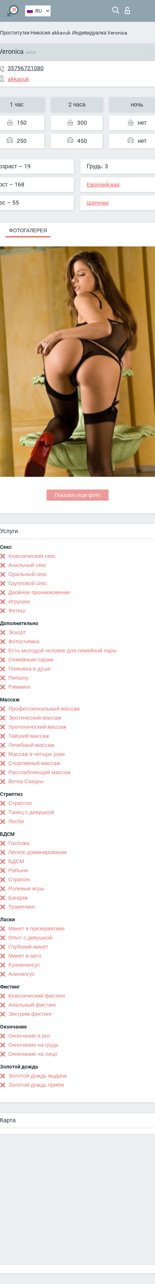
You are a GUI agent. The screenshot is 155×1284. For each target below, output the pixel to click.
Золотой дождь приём (36, 1085)
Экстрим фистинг (30, 1014)
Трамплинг (21, 906)
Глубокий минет (28, 946)
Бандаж (18, 897)
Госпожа (18, 843)
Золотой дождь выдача (37, 1075)
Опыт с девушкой (30, 937)
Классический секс (32, 556)
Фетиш (16, 610)
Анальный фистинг (32, 1005)
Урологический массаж (37, 727)
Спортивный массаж (34, 763)
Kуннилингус (24, 965)
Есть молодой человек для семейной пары (62, 650)
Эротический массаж (34, 718)
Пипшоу (18, 678)
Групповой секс (27, 583)
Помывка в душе (29, 668)
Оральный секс (27, 574)
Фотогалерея (28, 230)
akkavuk (61, 33)
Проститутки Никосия (25, 33)
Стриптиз (20, 803)
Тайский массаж (28, 736)
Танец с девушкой (31, 812)
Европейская (103, 184)
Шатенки (97, 203)
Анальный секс (27, 565)
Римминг (19, 687)
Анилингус (21, 974)
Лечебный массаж (31, 745)
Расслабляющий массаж (39, 772)
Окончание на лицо (32, 1054)
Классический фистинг (36, 996)
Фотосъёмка (23, 641)
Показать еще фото (77, 495)
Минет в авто (24, 956)
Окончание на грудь (33, 1045)
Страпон (19, 879)
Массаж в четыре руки (36, 754)
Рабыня (18, 870)
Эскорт (17, 632)
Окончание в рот (29, 1036)
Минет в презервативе (36, 928)
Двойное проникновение (39, 592)
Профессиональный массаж (44, 708)
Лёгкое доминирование (37, 852)
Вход (127, 11)
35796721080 (26, 68)
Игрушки (19, 601)
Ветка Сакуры (25, 781)
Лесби (16, 821)
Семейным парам (30, 659)
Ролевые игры (26, 888)
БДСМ (16, 861)
